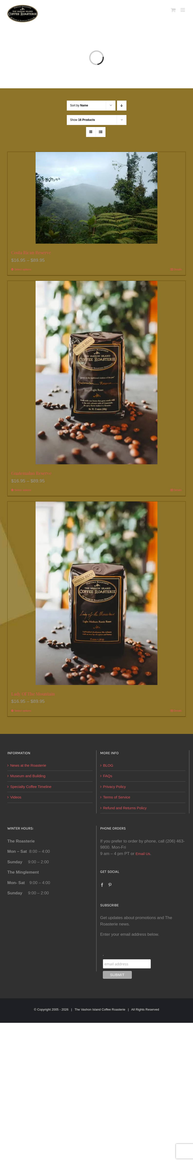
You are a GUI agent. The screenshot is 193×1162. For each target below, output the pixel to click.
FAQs (107, 776)
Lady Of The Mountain (33, 694)
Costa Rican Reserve (31, 252)
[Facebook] (102, 885)
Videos (15, 797)
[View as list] (100, 132)
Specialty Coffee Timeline (30, 787)
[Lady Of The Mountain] (96, 593)
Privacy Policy (114, 787)
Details (178, 269)
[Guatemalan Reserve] (96, 372)
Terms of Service (116, 797)
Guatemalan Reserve (31, 473)
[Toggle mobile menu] (183, 9)
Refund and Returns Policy (124, 808)
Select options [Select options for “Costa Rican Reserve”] (22, 269)
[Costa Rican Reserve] (96, 198)
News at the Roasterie (28, 765)
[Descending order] (121, 106)
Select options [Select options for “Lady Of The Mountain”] (22, 710)
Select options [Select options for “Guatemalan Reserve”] (22, 490)
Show (82, 120)
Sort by (79, 105)
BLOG (108, 765)
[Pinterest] (110, 885)
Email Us (142, 854)
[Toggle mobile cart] (173, 9)
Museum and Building (27, 776)
